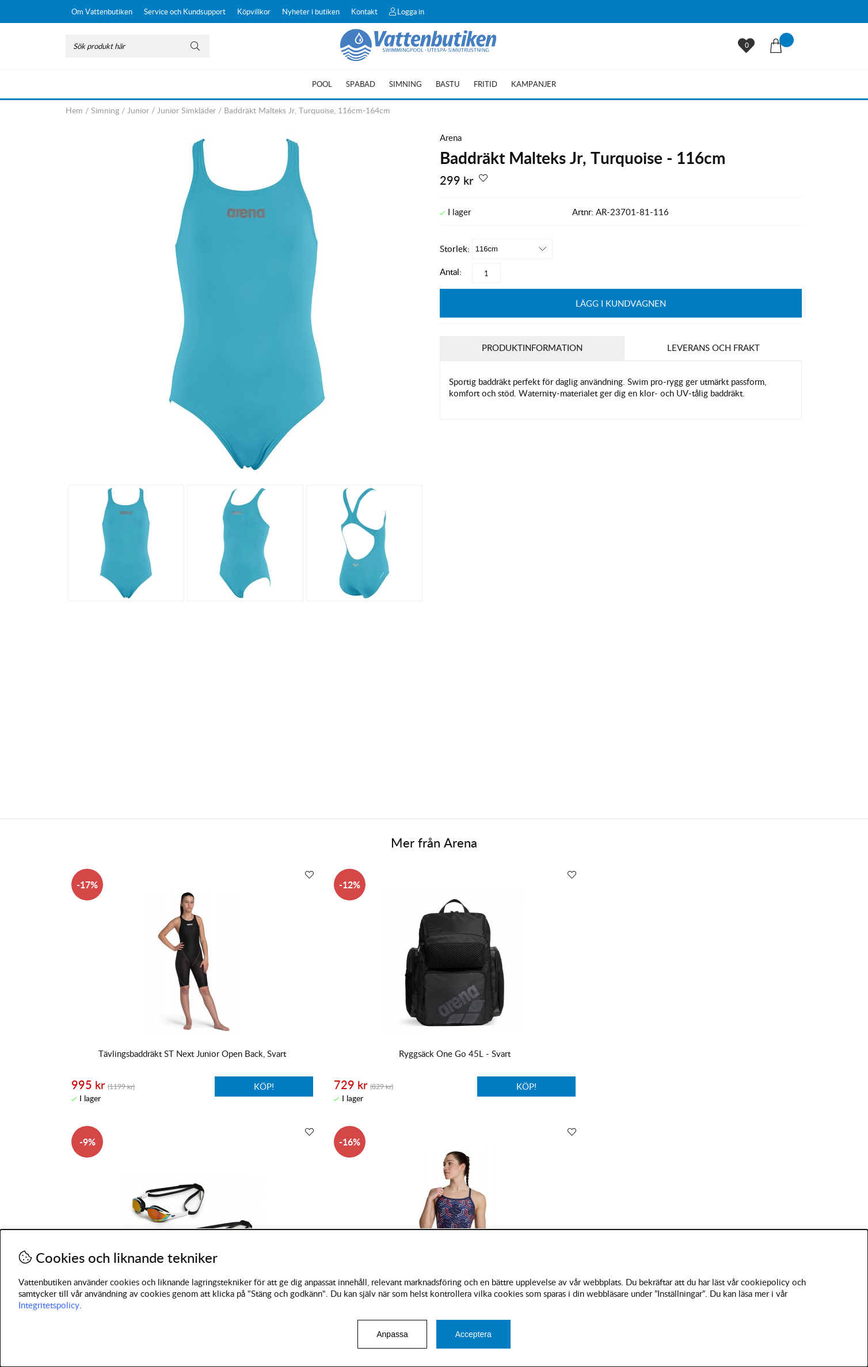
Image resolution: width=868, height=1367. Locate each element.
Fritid (485, 84)
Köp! (203, 1085)
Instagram (312, 1226)
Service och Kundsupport (185, 11)
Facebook (367, 1226)
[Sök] (138, 46)
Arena (451, 137)
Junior (138, 110)
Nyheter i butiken (311, 11)
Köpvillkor (254, 11)
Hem (74, 110)
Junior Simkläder (186, 110)
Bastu (448, 84)
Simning (405, 84)
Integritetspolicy (48, 1305)
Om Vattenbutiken (101, 11)
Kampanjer (533, 84)
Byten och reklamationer (112, 1223)
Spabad (360, 84)
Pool (322, 84)
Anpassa (392, 1334)
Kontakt (364, 11)
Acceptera (473, 1334)
